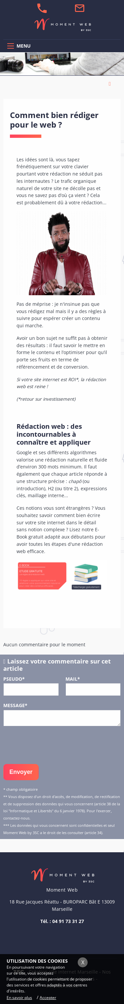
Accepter (48, 997)
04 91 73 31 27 (68, 921)
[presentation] (53, 744)
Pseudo (14, 679)
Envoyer (21, 772)
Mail (72, 679)
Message (15, 705)
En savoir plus (19, 997)
